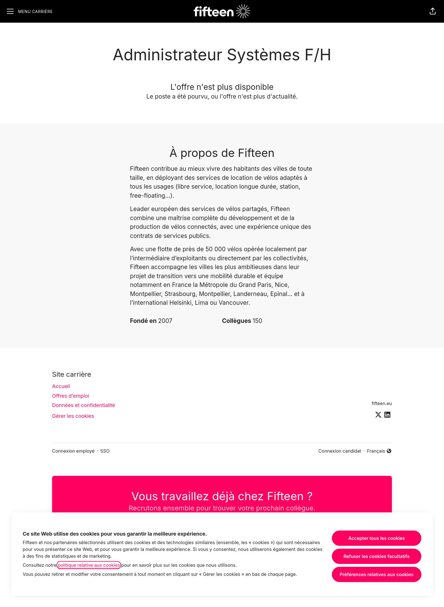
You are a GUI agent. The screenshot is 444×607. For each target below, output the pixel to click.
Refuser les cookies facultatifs (376, 556)
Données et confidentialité (83, 405)
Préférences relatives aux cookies (376, 574)
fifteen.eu (382, 403)
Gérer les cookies (73, 416)
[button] (433, 11)
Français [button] (379, 451)
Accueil (61, 386)
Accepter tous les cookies (376, 538)
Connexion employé (73, 451)
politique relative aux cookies (89, 565)
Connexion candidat (340, 451)
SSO (105, 451)
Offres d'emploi (70, 396)
